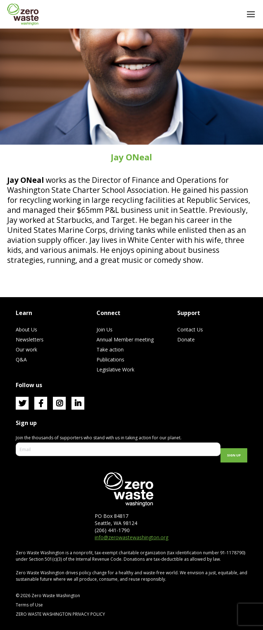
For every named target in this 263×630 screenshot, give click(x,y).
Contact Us (190, 329)
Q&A (21, 359)
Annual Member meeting (125, 339)
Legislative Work (115, 369)
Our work (26, 349)
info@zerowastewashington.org (131, 537)
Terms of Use (29, 605)
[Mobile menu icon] (251, 14)
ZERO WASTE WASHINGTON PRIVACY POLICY (61, 614)
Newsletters (30, 339)
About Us (26, 329)
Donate (186, 339)
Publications (110, 359)
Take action (110, 349)
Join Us (104, 329)
